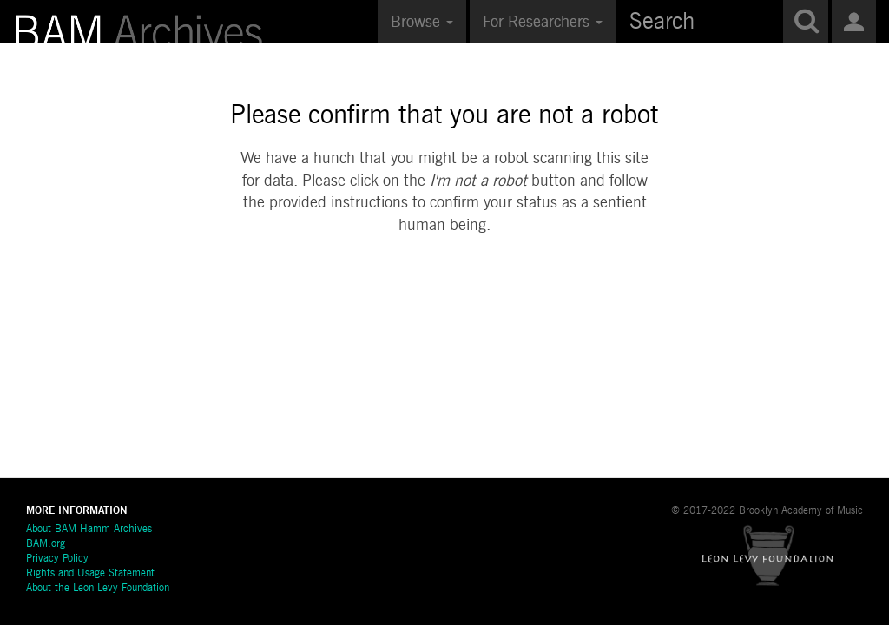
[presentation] (471, 292)
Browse (422, 22)
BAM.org (45, 544)
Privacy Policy (57, 559)
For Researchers (543, 22)
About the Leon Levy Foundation (97, 588)
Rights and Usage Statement (90, 574)
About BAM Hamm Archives (89, 529)
